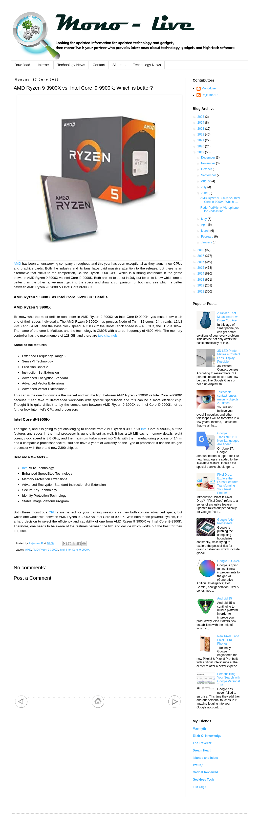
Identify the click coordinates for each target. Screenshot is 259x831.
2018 (201, 250)
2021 (201, 140)
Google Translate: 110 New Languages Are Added (228, 439)
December (208, 157)
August (206, 181)
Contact (99, 65)
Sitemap (119, 65)
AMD (17, 263)
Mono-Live (209, 88)
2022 (201, 134)
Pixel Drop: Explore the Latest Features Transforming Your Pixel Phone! (227, 484)
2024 (201, 122)
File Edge (199, 787)
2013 (201, 279)
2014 (201, 273)
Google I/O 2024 (228, 561)
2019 (201, 152)
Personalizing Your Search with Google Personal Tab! (228, 679)
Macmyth (199, 728)
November (208, 163)
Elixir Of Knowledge (207, 736)
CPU (52, 512)
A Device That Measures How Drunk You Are (227, 316)
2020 (201, 146)
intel (61, 549)
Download (22, 65)
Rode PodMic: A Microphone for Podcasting (219, 209)
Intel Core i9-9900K (78, 549)
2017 (201, 256)
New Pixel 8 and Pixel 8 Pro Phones (228, 639)
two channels (108, 335)
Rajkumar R (210, 95)
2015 (201, 267)
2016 (201, 262)
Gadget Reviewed (205, 772)
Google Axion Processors (226, 521)
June (204, 193)
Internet (44, 65)
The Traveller (202, 743)
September (209, 175)
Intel (144, 429)
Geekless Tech (203, 779)
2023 (201, 128)
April (204, 224)
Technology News (71, 65)
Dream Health (202, 750)
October (207, 169)
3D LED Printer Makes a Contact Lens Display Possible (228, 356)
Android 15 (224, 598)
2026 (201, 117)
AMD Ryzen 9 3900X (45, 549)
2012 (201, 285)
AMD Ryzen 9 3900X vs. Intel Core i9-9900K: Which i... (220, 199)
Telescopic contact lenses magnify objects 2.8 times (227, 397)
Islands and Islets (205, 758)
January (207, 242)
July (204, 187)
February (207, 236)
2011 (201, 291)
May (204, 219)
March (205, 231)
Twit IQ (198, 765)
